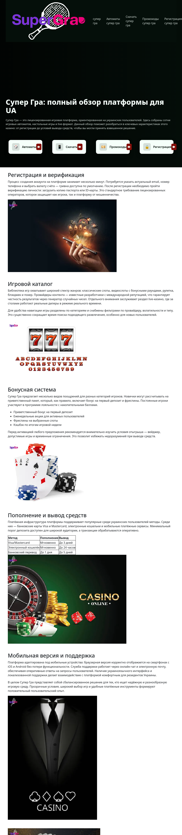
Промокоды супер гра (150, 21)
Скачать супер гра (131, 21)
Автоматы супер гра (113, 21)
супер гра (97, 21)
